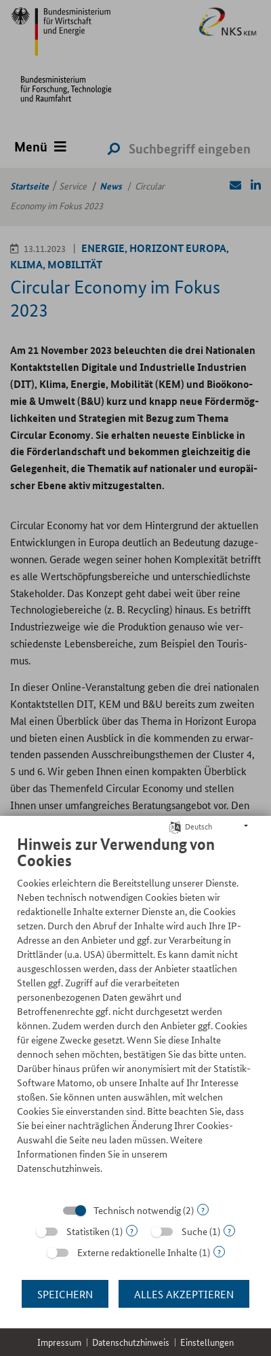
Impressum (59, 1342)
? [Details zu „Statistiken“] (131, 1230)
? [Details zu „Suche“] (229, 1230)
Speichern (65, 1294)
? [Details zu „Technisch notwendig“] (203, 1209)
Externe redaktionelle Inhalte (137, 1252)
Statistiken (88, 1231)
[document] (135, 1014)
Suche (194, 1231)
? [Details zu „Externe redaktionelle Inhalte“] (219, 1251)
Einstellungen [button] (207, 1342)
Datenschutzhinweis (130, 1342)
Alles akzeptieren (184, 1294)
